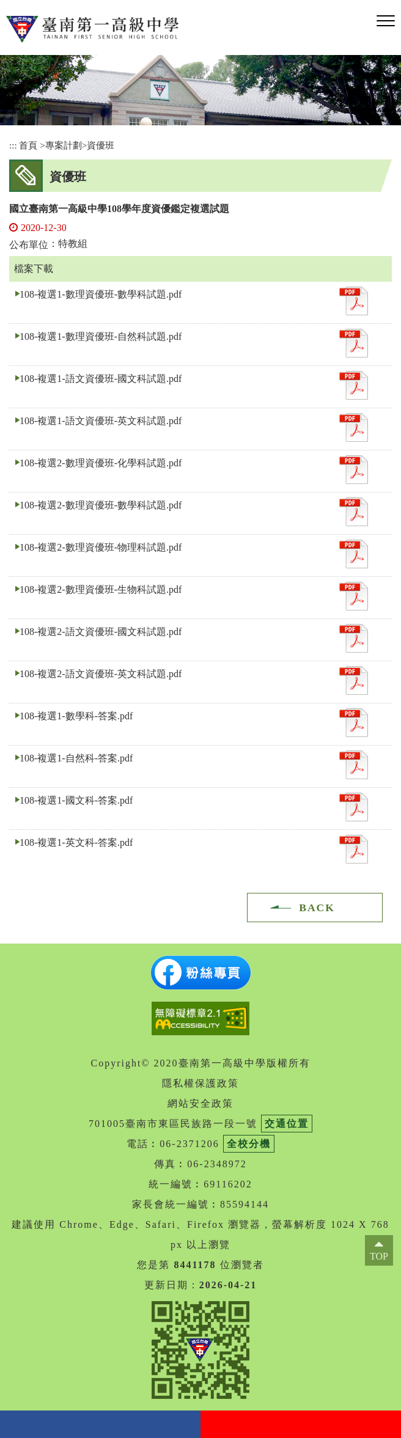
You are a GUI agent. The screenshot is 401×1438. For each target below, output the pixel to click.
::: (13, 145)
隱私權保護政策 (200, 1083)
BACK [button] (317, 907)
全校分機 (249, 1144)
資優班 (100, 145)
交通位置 (287, 1123)
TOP (379, 1256)
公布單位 (28, 245)
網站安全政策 (200, 1103)
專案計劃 (63, 145)
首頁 (28, 145)
